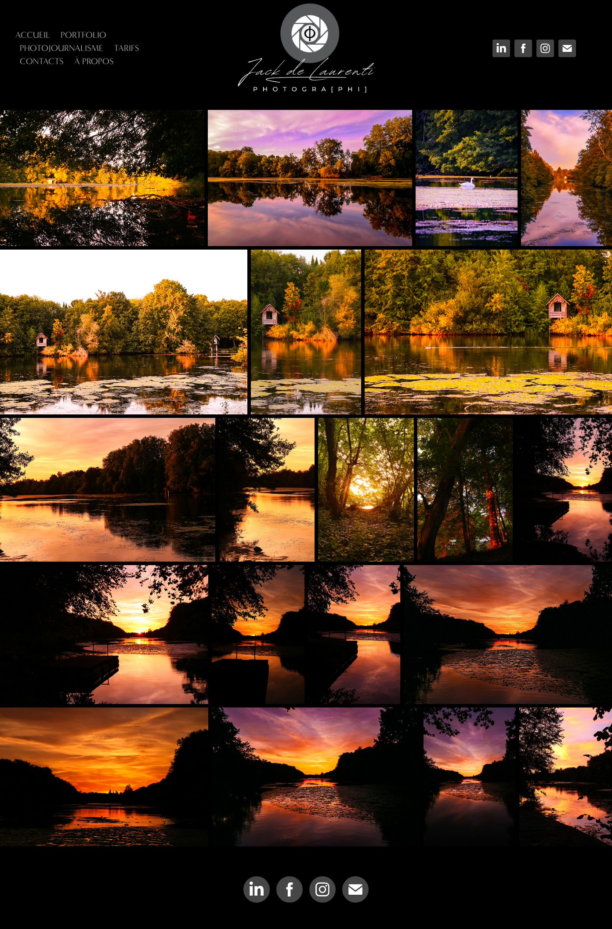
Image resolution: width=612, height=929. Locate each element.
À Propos (94, 61)
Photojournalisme (61, 48)
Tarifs (126, 48)
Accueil (32, 35)
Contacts (42, 61)
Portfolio (83, 35)
